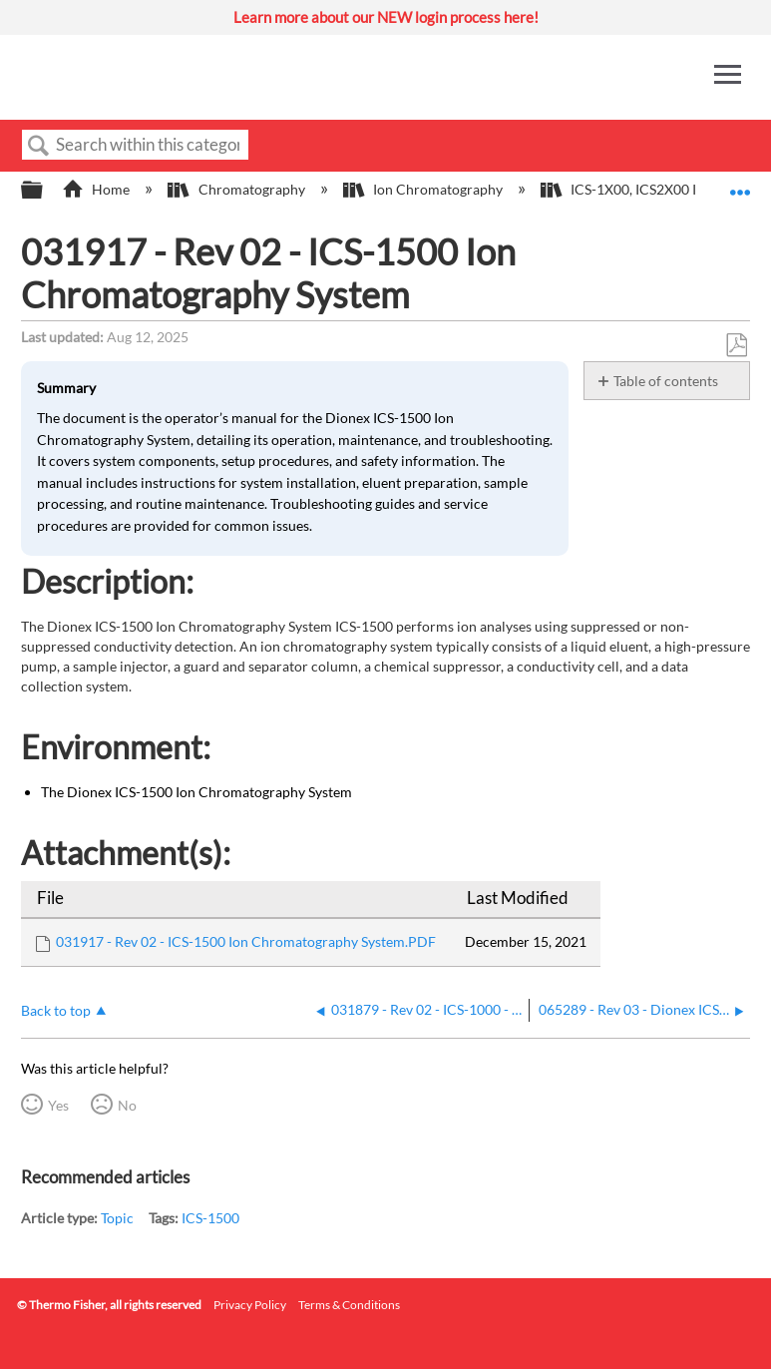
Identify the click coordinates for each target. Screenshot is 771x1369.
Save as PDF (736, 345)
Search (39, 146)
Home (97, 189)
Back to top (56, 1010)
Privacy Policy (249, 1304)
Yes (58, 1105)
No (127, 1105)
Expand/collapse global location (740, 184)
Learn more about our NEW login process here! (386, 17)
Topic (117, 1217)
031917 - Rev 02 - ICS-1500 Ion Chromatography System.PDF (246, 941)
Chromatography (237, 189)
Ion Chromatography (424, 189)
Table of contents (665, 380)
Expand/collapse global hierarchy (45, 191)
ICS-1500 (210, 1217)
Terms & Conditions (349, 1304)
